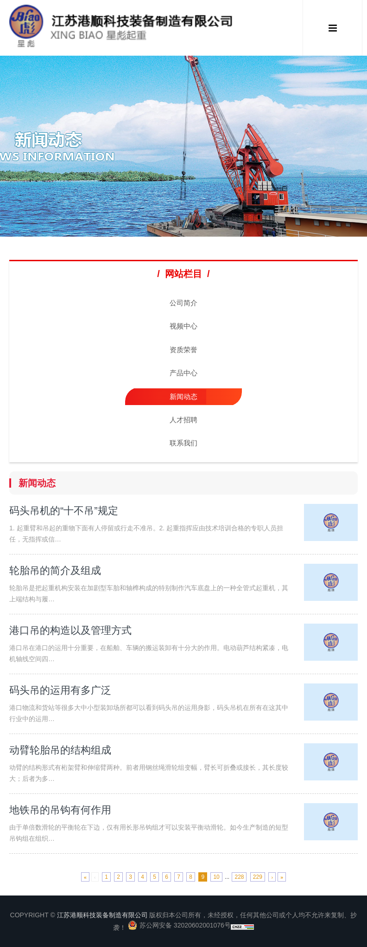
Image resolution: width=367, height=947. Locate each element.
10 (216, 877)
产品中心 (183, 373)
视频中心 (183, 326)
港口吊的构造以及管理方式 (70, 630)
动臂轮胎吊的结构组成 (60, 750)
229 (257, 877)
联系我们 (183, 443)
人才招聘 (183, 420)
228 (239, 877)
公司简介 (183, 303)
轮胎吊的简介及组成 (55, 570)
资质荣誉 (183, 350)
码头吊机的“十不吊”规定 (63, 510)
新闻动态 (183, 396)
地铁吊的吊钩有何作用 (60, 810)
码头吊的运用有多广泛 (60, 690)
